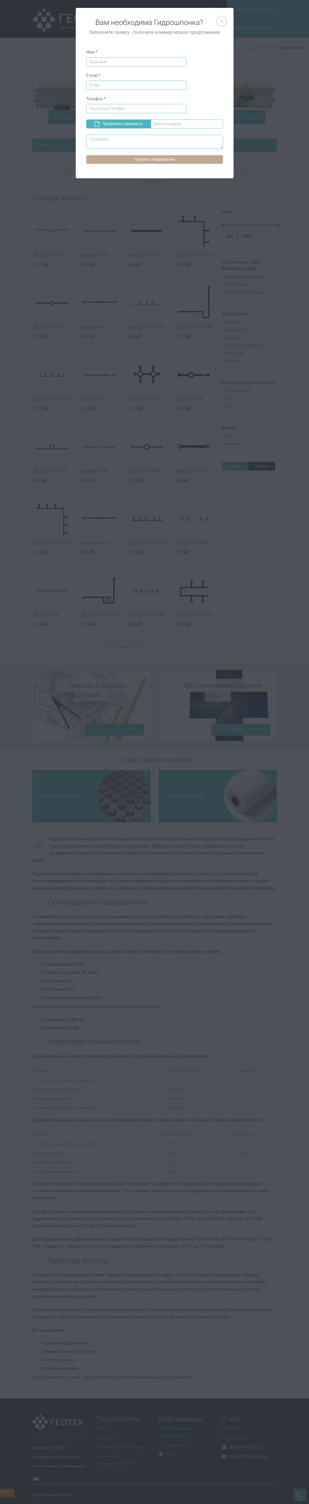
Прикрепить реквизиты (118, 124)
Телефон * (96, 98)
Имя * (91, 52)
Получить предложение (154, 159)
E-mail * (93, 75)
